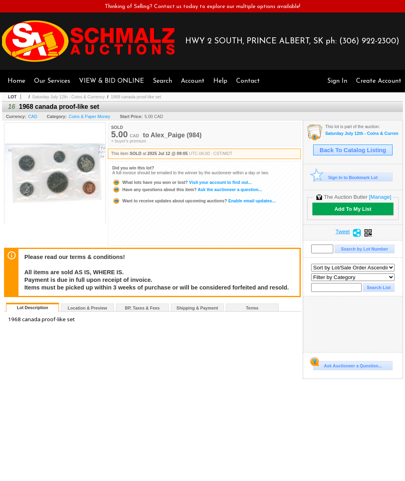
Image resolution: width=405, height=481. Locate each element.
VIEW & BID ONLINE (111, 81)
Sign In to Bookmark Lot (345, 177)
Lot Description (32, 307)
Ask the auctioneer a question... (187, 189)
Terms (252, 308)
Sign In (337, 81)
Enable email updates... (193, 200)
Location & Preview (87, 308)
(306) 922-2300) (369, 41)
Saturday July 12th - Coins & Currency (68, 96)
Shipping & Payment (197, 308)
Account (193, 81)
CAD (32, 116)
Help (220, 81)
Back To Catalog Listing (353, 150)
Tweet (343, 231)
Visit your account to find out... (181, 182)
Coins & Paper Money (89, 116)
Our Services (52, 81)
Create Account (378, 81)
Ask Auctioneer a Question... (347, 364)
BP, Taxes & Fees (142, 308)
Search (162, 81)
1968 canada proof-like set (136, 96)
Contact (248, 81)
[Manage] (380, 197)
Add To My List (352, 209)
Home (16, 81)
